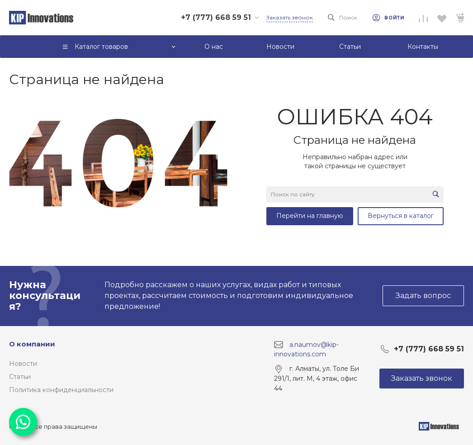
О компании (32, 344)
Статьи (20, 377)
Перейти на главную (309, 216)
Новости (23, 364)
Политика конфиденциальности (61, 390)
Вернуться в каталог (401, 216)
